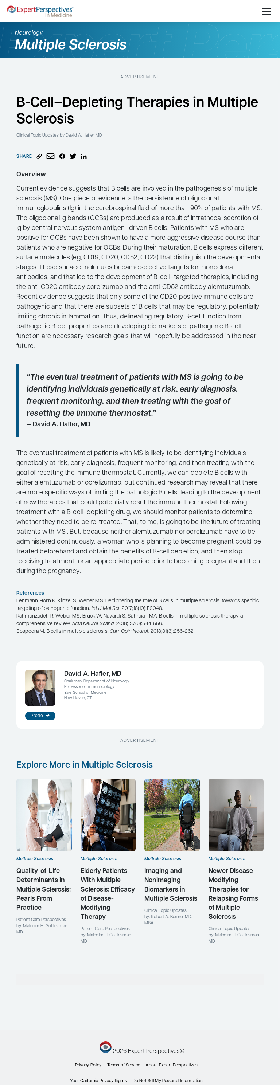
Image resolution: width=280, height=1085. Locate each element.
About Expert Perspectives (171, 1065)
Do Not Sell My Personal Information (168, 1081)
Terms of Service (123, 1065)
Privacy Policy (88, 1065)
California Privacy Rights (103, 1081)
